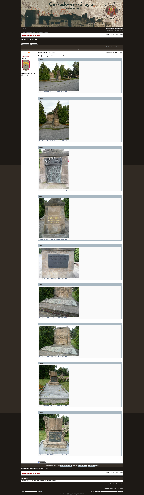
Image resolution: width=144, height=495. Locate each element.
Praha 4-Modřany (29, 39)
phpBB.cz (76, 494)
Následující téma (118, 46)
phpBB (67, 493)
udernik (29, 41)
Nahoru (23, 462)
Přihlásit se (24, 28)
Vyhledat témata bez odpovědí (28, 32)
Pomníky (37, 35)
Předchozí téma (110, 46)
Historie (32, 35)
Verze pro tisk (25, 46)
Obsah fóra (25, 35)
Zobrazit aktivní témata (42, 32)
